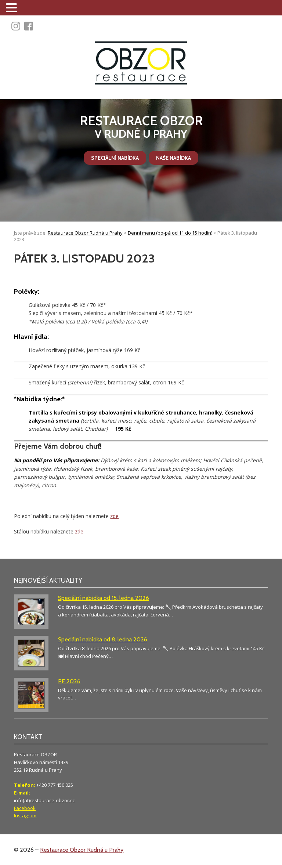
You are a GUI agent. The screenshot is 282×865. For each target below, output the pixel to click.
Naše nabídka (173, 158)
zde (114, 516)
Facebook (25, 808)
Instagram (25, 815)
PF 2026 (69, 681)
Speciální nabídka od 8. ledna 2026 (102, 639)
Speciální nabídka (115, 158)
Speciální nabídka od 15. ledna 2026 (103, 597)
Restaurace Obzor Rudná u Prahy (81, 849)
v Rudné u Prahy (141, 127)
